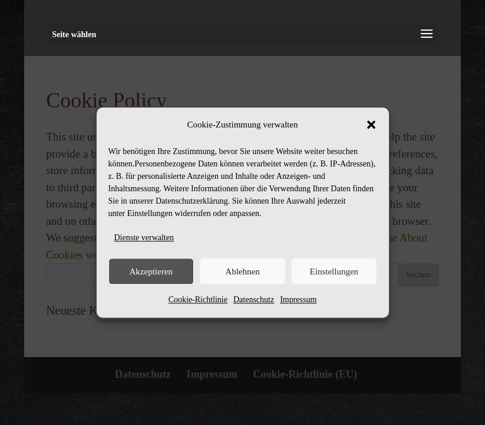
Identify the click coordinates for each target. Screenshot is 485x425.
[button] (371, 125)
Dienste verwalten (144, 237)
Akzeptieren (151, 271)
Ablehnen (242, 271)
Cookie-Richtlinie (198, 299)
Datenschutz (253, 299)
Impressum (298, 299)
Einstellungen (334, 271)
